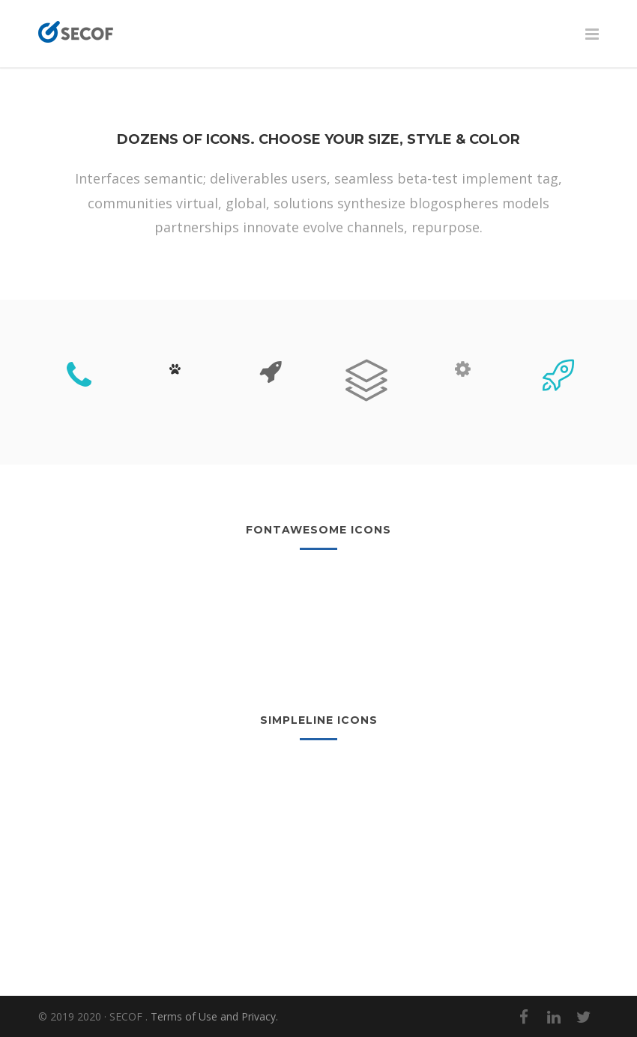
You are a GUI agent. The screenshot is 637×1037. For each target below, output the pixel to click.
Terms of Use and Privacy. (214, 1016)
